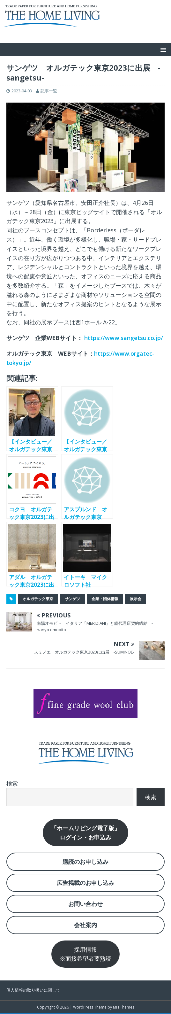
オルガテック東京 (38, 598)
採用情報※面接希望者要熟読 (85, 954)
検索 (12, 783)
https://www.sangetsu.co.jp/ (123, 338)
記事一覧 (49, 91)
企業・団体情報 (105, 598)
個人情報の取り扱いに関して (33, 990)
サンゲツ (72, 598)
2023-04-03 (21, 91)
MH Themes (123, 1007)
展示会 (135, 598)
